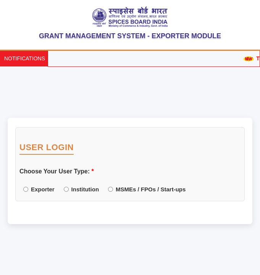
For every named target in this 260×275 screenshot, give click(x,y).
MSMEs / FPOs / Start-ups (147, 189)
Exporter (39, 189)
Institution (81, 189)
